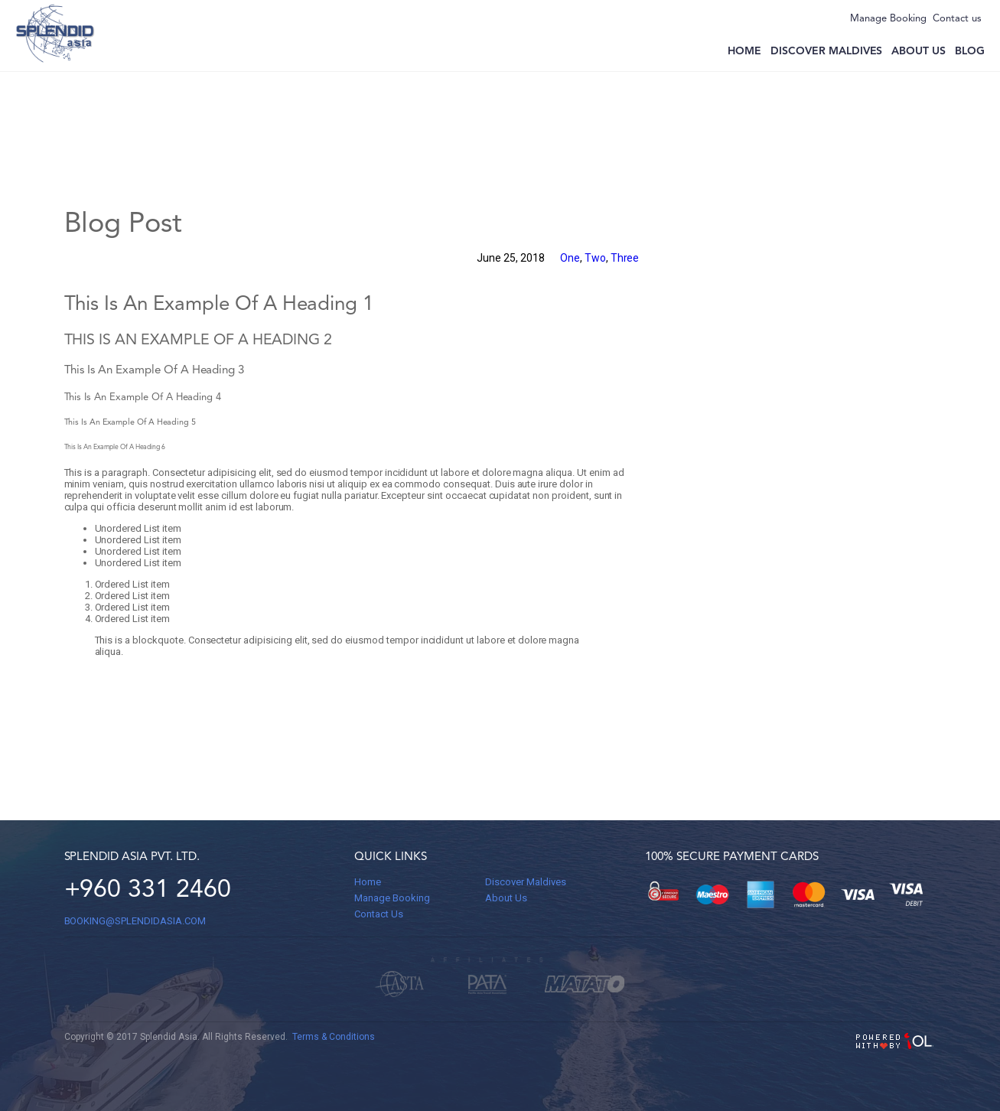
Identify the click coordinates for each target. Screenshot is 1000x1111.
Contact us (957, 19)
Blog (970, 51)
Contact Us (378, 914)
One (570, 258)
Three (625, 258)
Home (744, 51)
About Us (506, 898)
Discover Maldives (826, 51)
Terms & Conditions (333, 1036)
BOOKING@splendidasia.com (135, 921)
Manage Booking (888, 19)
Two (595, 258)
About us (918, 51)
